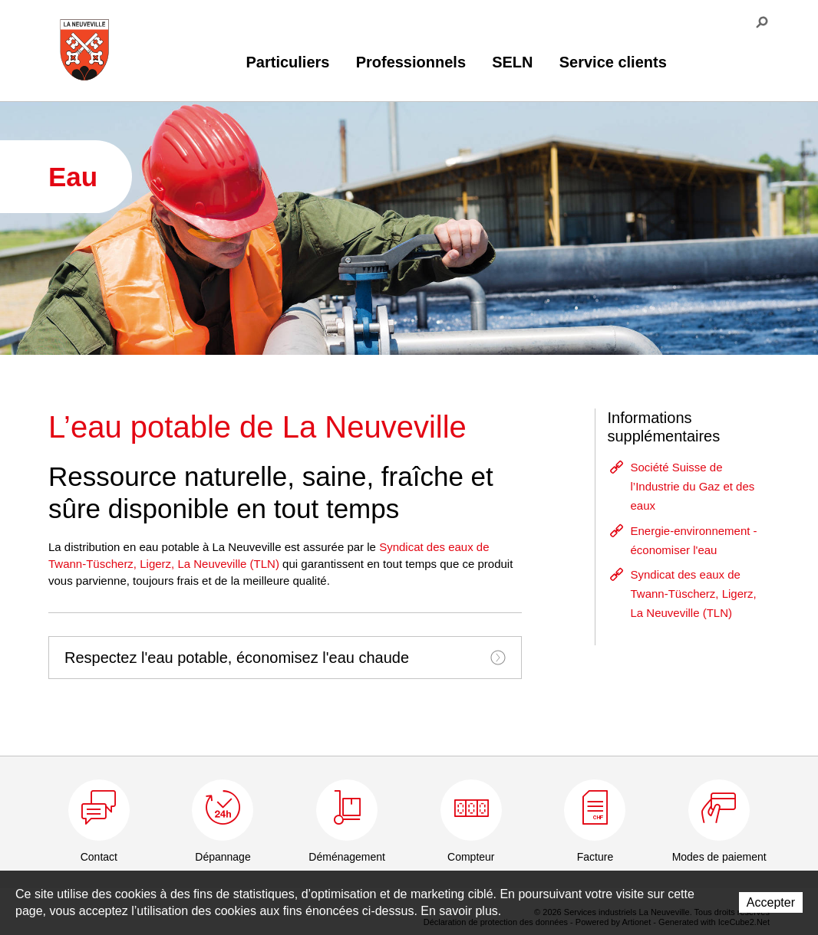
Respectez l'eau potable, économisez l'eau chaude (285, 657)
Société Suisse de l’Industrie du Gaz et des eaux (692, 486)
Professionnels (411, 62)
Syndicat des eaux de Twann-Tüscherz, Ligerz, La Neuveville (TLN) (693, 593)
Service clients (613, 62)
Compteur (470, 857)
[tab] (285, 657)
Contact (99, 857)
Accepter (771, 902)
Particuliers (288, 62)
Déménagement (346, 857)
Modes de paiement (719, 857)
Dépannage (222, 857)
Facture (595, 857)
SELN (512, 62)
